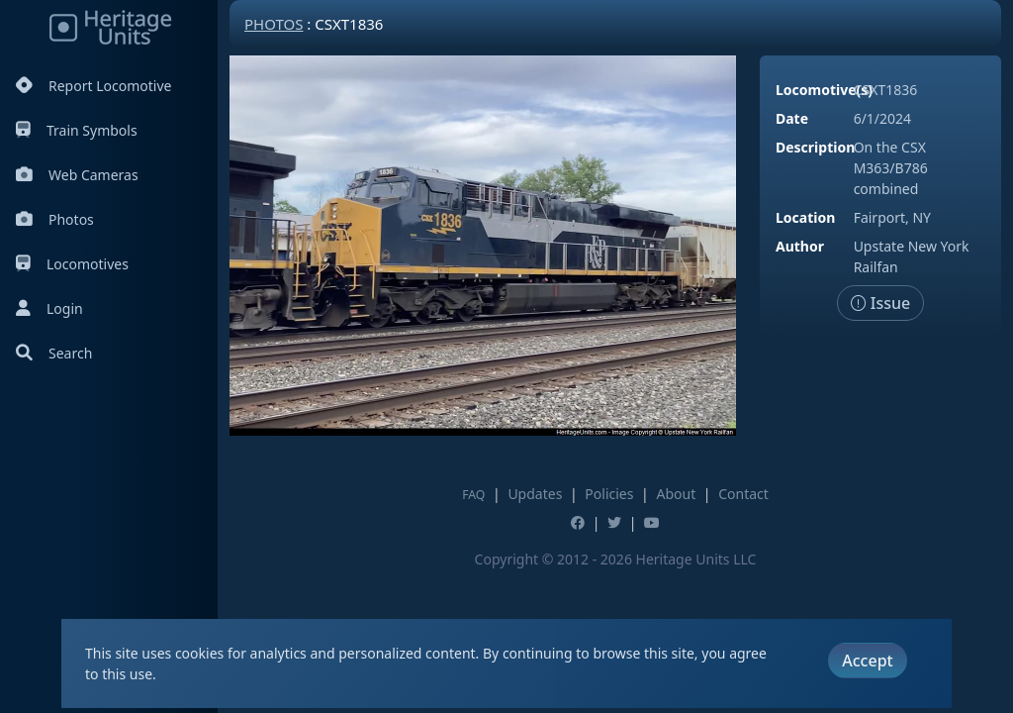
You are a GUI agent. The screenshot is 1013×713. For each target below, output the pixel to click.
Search (54, 353)
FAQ (473, 494)
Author (800, 246)
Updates (534, 493)
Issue (881, 303)
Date (792, 118)
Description (815, 147)
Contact (743, 493)
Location (805, 217)
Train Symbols (77, 130)
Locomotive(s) (824, 89)
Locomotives (72, 264)
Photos (55, 219)
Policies (609, 493)
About (675, 493)
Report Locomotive (93, 85)
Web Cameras (77, 174)
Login (49, 308)
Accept (867, 660)
